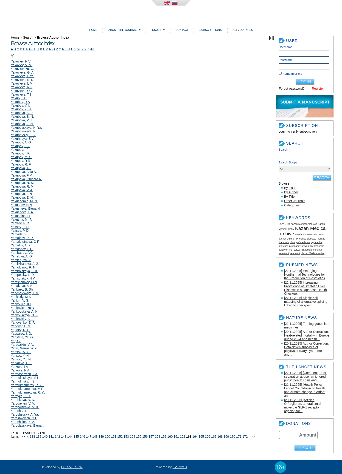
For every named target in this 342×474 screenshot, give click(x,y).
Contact (181, 29)
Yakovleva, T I (21, 94)
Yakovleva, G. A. (22, 72)
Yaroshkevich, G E (24, 418)
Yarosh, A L (19, 411)
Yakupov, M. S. (21, 157)
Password (285, 60)
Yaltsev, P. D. (20, 230)
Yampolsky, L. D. (23, 275)
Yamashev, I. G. (22, 249)
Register (318, 88)
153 (126, 436)
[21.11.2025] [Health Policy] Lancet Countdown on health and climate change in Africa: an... (304, 390)
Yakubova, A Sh (22, 113)
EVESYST (180, 467)
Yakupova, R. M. (22, 186)
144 (70, 436)
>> (253, 436)
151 (113, 436)
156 (145, 436)
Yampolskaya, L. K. (24, 271)
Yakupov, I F (19, 149)
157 (151, 436)
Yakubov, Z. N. (21, 109)
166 (207, 436)
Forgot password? (292, 88)
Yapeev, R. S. (20, 330)
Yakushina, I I (20, 216)
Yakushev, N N (21, 205)
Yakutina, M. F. (21, 219)
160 (170, 436)
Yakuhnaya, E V (22, 138)
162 (182, 436)
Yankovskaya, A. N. (24, 311)
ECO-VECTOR (72, 467)
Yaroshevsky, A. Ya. (25, 414)
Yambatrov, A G (22, 252)
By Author (291, 192)
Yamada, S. (19, 234)
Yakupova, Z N (21, 194)
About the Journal (122, 29)
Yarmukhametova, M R (27, 389)
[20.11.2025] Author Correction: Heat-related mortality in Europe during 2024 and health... (307, 335)
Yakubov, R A (20, 102)
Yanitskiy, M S (21, 297)
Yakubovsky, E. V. (23, 135)
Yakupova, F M (21, 175)
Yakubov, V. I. (20, 105)
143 (63, 436)
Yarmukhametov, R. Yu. (27, 385)
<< (24, 436)
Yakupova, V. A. (22, 190)
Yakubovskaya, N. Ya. (26, 127)
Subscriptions (210, 29)
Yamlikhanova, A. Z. (25, 264)
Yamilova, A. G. (22, 256)
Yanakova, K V (21, 286)
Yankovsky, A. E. (22, 319)
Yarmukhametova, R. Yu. (28, 392)
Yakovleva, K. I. (22, 80)
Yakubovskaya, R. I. (25, 131)
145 (76, 436)
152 (120, 436)
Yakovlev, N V (21, 61)
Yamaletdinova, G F (25, 241)
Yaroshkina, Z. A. (23, 422)
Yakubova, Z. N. (22, 124)
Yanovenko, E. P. (23, 322)
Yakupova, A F (21, 168)
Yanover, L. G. (21, 326)
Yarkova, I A (19, 366)
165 (201, 436)
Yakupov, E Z (20, 146)
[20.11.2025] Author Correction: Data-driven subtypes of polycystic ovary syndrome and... (306, 349)
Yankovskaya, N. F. (24, 315)
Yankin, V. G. (20, 300)
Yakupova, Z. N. (22, 197)
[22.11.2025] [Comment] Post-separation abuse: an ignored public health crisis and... (305, 376)
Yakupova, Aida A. (24, 172)
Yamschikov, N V (23, 278)
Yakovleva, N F (21, 87)
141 (51, 436)
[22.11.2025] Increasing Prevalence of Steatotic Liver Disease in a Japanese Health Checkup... (305, 288)
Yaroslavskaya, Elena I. (27, 425)
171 (238, 436)
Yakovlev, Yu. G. (22, 69)
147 (88, 436)
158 (157, 436)
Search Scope (305, 166)
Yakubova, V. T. (22, 120)
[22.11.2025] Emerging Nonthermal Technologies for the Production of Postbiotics (304, 274)
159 (163, 436)
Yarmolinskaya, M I (24, 378)
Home (93, 29)
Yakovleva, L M (21, 83)
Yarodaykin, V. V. (23, 403)
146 (82, 436)
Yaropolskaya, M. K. (25, 407)
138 (32, 436)
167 (213, 436)
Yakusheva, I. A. (22, 212)
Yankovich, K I (21, 304)
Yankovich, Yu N (22, 308)
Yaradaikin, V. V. (22, 344)
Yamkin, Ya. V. (21, 260)
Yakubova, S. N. (22, 116)
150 (107, 436)
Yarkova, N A (20, 370)
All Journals (243, 29)
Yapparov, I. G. (21, 333)
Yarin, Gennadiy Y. (24, 348)
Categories (292, 205)
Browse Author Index (53, 37)
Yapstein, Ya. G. (22, 337)
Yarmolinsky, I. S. (23, 381)
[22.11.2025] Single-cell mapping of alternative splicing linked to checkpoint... (305, 301)
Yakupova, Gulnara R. (26, 179)
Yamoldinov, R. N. (23, 267)
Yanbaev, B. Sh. (22, 289)
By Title (289, 196)
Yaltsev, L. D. (20, 227)
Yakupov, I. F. (20, 153)
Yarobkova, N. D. (23, 400)
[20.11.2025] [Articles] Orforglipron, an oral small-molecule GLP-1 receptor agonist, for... (303, 405)
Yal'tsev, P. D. (20, 223)
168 (220, 436)
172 (245, 436)
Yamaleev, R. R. (22, 238)
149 (101, 436)
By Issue (290, 188)
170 (232, 436)
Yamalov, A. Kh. (22, 245)
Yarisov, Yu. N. (21, 359)
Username (285, 47)
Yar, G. (16, 341)
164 (195, 436)
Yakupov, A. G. (21, 142)
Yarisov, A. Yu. (21, 352)
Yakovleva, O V (22, 91)
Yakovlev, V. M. (21, 65)
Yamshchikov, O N (24, 282)
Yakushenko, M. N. (24, 201)
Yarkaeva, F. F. (21, 363)
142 (57, 436)
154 (132, 436)
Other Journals (294, 201)
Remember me (292, 73)
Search (283, 149)
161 (176, 436)
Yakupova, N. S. (22, 183)
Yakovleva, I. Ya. (22, 76)
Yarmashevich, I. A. (24, 374)
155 (138, 436)
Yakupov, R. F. (21, 164)
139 (38, 436)
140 (45, 436)
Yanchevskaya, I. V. (25, 293)
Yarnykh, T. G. (21, 396)
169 (226, 436)
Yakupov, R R (20, 161)
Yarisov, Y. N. (20, 355)
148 (95, 436)
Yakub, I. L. (19, 98)
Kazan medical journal (171, 14)
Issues (156, 29)
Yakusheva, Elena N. (26, 208)
